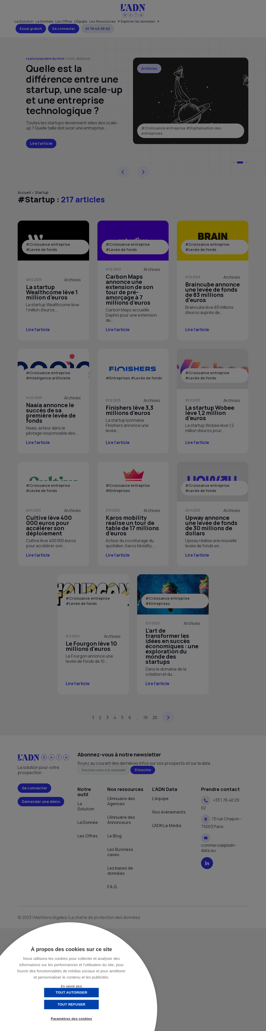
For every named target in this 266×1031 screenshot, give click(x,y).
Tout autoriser (45, 1004)
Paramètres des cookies (71, 1019)
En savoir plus (71, 986)
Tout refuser (97, 1004)
